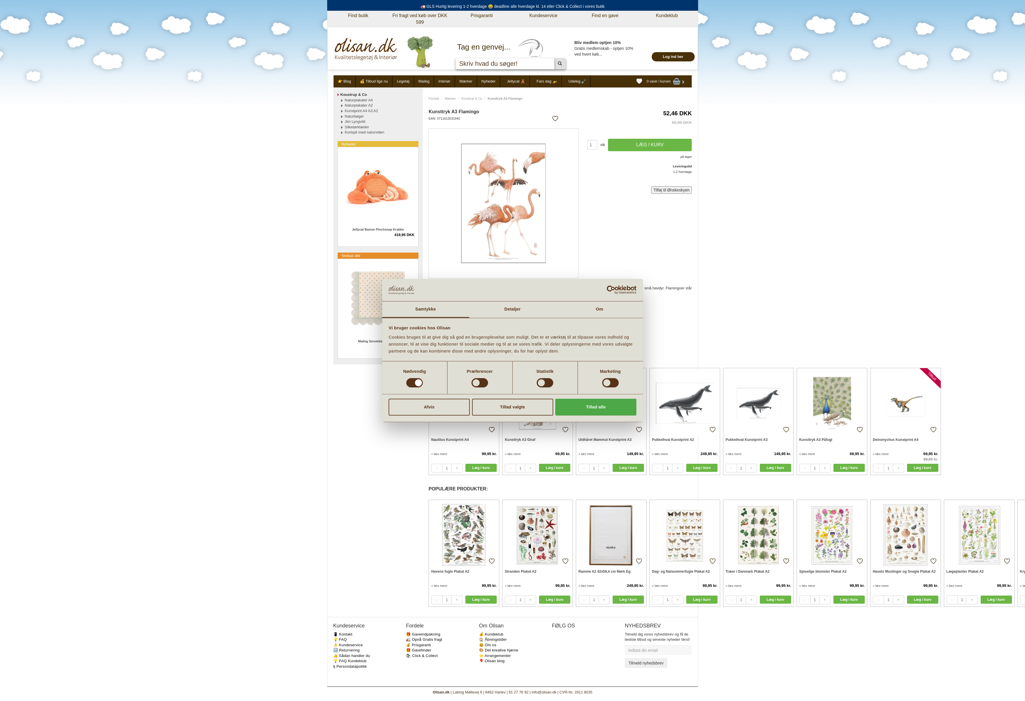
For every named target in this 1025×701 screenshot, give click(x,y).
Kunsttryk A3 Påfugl (815, 440)
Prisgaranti (482, 15)
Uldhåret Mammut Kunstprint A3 (605, 440)
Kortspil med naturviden (365, 132)
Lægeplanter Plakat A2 (965, 571)
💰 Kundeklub (491, 634)
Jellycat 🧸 (516, 81)
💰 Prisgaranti (418, 645)
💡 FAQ (340, 639)
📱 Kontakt (342, 634)
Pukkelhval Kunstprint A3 (747, 440)
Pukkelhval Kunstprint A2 (673, 440)
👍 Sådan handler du (351, 655)
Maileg (423, 81)
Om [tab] (599, 308)
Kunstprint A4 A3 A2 (361, 111)
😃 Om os (487, 645)
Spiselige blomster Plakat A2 (823, 571)
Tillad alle (596, 406)
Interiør (444, 81)
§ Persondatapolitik (350, 666)
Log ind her (673, 56)
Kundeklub (667, 15)
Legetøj (403, 81)
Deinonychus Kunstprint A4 (896, 440)
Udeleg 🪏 (577, 81)
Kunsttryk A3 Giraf (520, 440)
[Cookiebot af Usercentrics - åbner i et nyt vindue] (611, 290)
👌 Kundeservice (348, 645)
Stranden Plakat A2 (520, 571)
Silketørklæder (357, 127)
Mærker (465, 81)
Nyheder (488, 81)
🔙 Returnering (346, 650)
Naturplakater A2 (359, 105)
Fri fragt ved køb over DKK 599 (419, 19)
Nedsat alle (351, 255)
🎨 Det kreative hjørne (498, 650)
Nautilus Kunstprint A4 (450, 440)
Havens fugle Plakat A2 (450, 571)
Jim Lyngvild (355, 121)
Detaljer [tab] (513, 308)
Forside (434, 98)
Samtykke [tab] (425, 308)
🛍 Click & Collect (422, 655)
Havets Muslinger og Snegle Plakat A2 (904, 571)
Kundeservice (543, 15)
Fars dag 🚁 (546, 81)
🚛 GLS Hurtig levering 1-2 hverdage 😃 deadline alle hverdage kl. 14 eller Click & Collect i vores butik (512, 6)
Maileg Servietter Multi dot (378, 341)
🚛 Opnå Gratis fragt (424, 639)
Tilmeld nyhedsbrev (646, 663)
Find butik (358, 15)
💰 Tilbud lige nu (374, 81)
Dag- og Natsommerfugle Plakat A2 (681, 571)
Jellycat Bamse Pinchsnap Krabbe (378, 229)
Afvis (429, 406)
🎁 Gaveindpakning (423, 634)
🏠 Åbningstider (493, 639)
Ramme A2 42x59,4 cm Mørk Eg (604, 571)
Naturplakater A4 (359, 100)
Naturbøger (354, 116)
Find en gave (605, 15)
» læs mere (439, 454)
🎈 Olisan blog (492, 661)
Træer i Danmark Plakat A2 (748, 571)
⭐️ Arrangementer (495, 655)
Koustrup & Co (471, 98)
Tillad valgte (512, 406)
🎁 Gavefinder (418, 650)
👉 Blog (344, 81)
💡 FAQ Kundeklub (350, 661)
